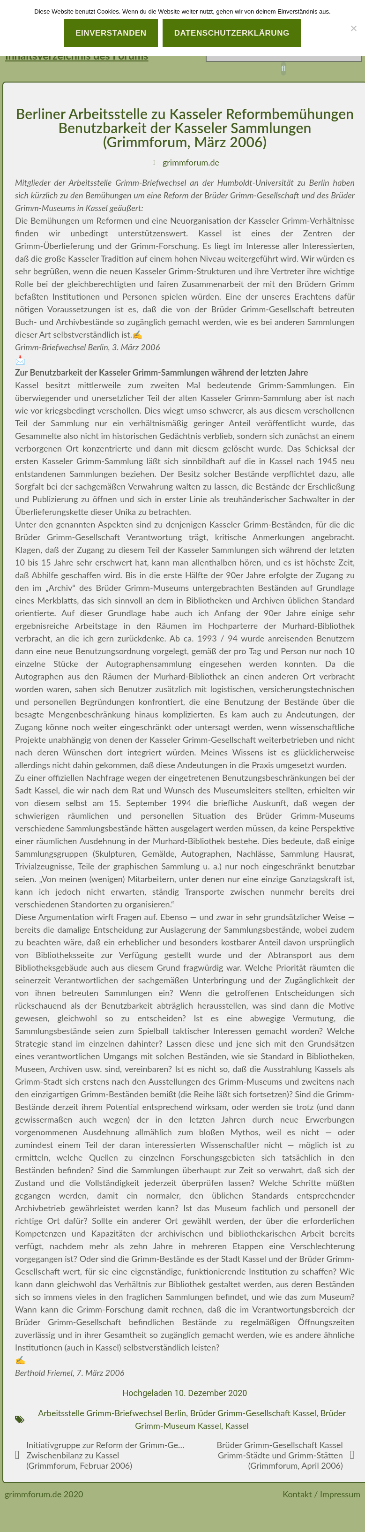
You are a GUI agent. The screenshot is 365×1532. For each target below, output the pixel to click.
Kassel (237, 1425)
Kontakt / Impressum (321, 1494)
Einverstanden (111, 33)
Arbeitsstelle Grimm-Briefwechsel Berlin (112, 1413)
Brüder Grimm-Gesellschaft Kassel (253, 1413)
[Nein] (353, 28)
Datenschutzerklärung (232, 33)
